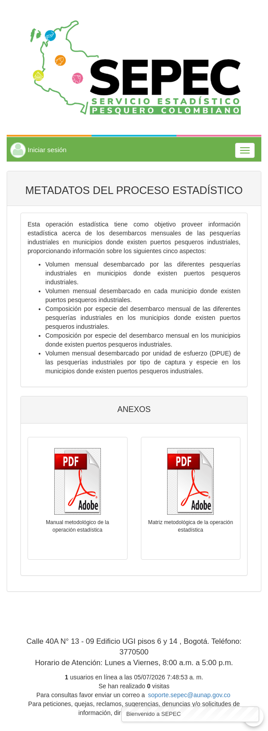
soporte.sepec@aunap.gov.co (189, 695)
